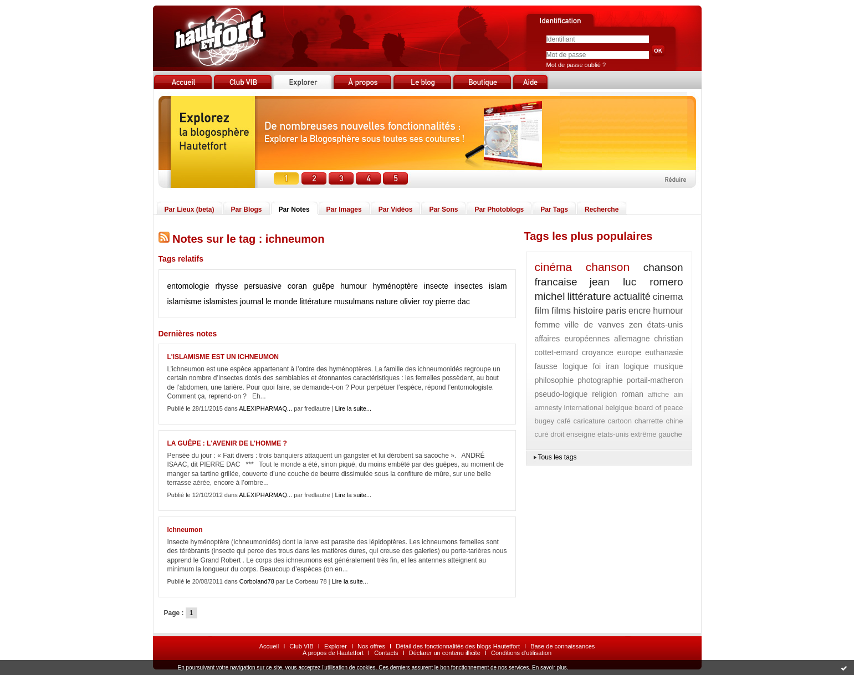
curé (542, 434)
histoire (588, 310)
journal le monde (269, 301)
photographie (600, 380)
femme (547, 324)
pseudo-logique (561, 394)
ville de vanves (595, 324)
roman (632, 394)
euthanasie (664, 352)
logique (635, 366)
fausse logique (561, 366)
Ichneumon (185, 530)
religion (604, 394)
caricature (589, 421)
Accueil (269, 646)
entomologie (188, 286)
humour (353, 286)
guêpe (324, 286)
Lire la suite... (353, 408)
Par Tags (554, 209)
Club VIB (301, 646)
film (542, 310)
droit (557, 434)
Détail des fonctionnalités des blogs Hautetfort (458, 646)
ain (678, 394)
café (564, 421)
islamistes (221, 301)
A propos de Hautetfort (333, 653)
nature (387, 301)
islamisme (184, 301)
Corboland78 (256, 581)
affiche (658, 394)
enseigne (581, 434)
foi (596, 366)
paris (616, 310)
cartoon (620, 421)
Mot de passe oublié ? (576, 65)
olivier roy (416, 301)
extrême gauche (656, 434)
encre (639, 310)
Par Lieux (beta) (189, 209)
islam (498, 286)
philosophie (554, 380)
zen (635, 324)
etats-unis (612, 434)
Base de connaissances (562, 646)
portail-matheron (655, 380)
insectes (468, 286)
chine (674, 421)
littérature (315, 301)
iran (612, 366)
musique (668, 366)
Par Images (344, 209)
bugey (544, 421)
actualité (632, 296)
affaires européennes (572, 338)
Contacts (386, 653)
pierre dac (453, 301)
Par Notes (294, 209)
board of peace (659, 407)
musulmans (354, 301)
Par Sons (443, 209)
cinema (668, 297)
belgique (618, 407)
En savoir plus (549, 667)
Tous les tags (557, 457)
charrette (649, 421)
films (561, 310)
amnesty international (569, 407)
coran (297, 286)
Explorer (335, 646)
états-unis (665, 324)
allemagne (632, 338)
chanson (608, 266)
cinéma (553, 266)
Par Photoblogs (499, 209)
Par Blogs (246, 209)
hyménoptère (395, 286)
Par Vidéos (396, 209)
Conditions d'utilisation (521, 653)
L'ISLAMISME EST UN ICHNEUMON (223, 357)
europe (629, 352)
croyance (597, 352)
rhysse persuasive (248, 286)
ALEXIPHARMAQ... (265, 408)
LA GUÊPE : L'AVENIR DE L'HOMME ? (227, 443)
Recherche (601, 209)
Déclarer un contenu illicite (444, 653)
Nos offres (371, 646)
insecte (436, 286)
